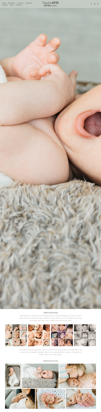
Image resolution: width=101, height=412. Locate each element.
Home (4, 3)
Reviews (18, 5)
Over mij (20, 3)
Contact (5, 5)
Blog (11, 5)
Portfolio (11, 3)
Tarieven (28, 3)
